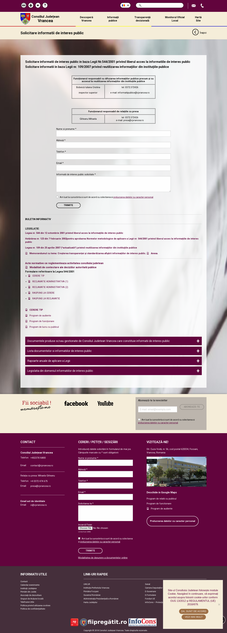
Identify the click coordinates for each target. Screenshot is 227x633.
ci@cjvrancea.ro (38, 505)
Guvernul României (92, 595)
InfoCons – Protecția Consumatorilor (161, 602)
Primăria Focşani (91, 591)
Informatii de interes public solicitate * (76, 174)
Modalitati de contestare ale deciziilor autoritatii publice (63, 267)
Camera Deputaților (154, 588)
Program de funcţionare (41, 321)
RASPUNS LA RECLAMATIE (46, 298)
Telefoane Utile (27, 602)
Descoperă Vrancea (86, 19)
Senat (147, 584)
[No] (219, 604)
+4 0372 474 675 (39, 481)
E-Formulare (150, 595)
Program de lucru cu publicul (44, 326)
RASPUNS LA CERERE (43, 292)
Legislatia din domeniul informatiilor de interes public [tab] (60, 370)
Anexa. (154, 253)
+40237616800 (38, 457)
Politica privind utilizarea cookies (35, 605)
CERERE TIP (38, 275)
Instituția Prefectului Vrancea (96, 588)
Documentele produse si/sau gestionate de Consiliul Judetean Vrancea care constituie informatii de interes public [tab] (98, 340)
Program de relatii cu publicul (161, 498)
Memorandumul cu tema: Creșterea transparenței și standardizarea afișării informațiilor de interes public (87, 253)
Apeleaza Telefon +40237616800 (202, 6)
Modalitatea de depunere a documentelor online (103, 557)
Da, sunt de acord (193, 611)
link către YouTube (105, 403)
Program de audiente (40, 315)
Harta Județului (90, 602)
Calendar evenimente (29, 585)
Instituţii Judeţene (28, 588)
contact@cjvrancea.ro (41, 465)
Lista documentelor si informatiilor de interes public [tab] (59, 350)
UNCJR (87, 584)
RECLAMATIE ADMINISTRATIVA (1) (50, 281)
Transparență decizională (142, 19)
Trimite (68, 205)
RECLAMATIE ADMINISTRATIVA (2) (50, 287)
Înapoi (199, 33)
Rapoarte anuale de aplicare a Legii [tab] (48, 360)
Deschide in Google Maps (162, 492)
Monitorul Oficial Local (175, 19)
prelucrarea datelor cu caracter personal (133, 197)
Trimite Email (194, 6)
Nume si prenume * (66, 128)
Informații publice (113, 19)
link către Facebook (76, 403)
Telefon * (61, 151)
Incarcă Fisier (85, 524)
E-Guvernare (150, 591)
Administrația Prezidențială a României (101, 598)
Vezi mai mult (194, 617)
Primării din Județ (28, 591)
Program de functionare (159, 503)
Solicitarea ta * (85, 503)
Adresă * (60, 140)
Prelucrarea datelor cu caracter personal (172, 521)
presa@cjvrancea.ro (40, 486)
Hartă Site (198, 19)
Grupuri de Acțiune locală (31, 598)
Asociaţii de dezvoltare (30, 595)
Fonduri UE (150, 598)
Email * (60, 162)
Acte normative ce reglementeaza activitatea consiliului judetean (64, 263)
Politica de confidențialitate (32, 608)
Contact (24, 581)
